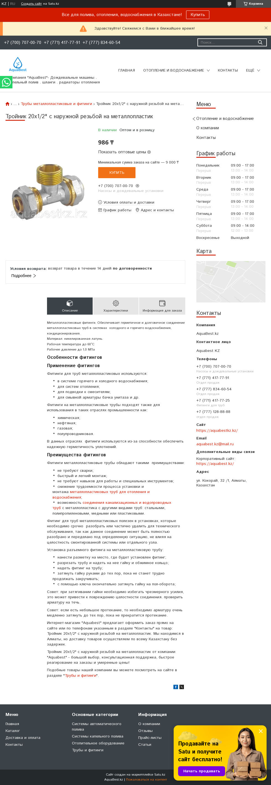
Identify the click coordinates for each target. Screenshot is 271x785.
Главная (126, 70)
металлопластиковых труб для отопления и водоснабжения (101, 494)
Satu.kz (159, 774)
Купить (198, 15)
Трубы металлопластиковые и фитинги (56, 104)
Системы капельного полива (97, 736)
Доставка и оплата (23, 738)
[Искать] (260, 42)
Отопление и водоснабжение (173, 70)
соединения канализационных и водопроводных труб (112, 505)
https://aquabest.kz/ (215, 464)
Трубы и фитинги (80, 675)
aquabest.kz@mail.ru (215, 444)
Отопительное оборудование (98, 743)
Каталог (13, 731)
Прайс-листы (149, 738)
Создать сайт (31, 4)
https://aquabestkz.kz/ (217, 430)
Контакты (228, 70)
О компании (207, 128)
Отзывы (145, 731)
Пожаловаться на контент (146, 779)
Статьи (144, 744)
